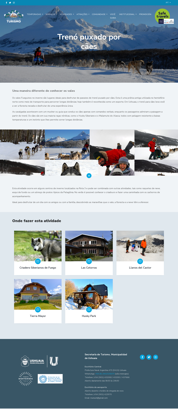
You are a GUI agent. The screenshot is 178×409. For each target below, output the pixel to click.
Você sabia (110, 16)
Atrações (80, 14)
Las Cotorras (89, 269)
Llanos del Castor (140, 269)
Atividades (65, 14)
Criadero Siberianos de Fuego (38, 269)
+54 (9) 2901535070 (105, 374)
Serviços (50, 14)
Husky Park (89, 317)
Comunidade (97, 14)
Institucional (127, 14)
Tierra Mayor (38, 317)
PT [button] (167, 2)
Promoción (145, 14)
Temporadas (34, 14)
